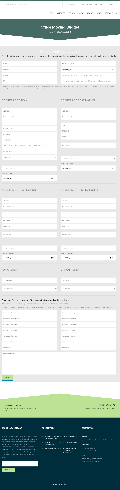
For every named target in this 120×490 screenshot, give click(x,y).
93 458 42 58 (69, 4)
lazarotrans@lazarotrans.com (90, 4)
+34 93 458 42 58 (107, 405)
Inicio (51, 32)
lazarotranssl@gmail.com (90, 461)
